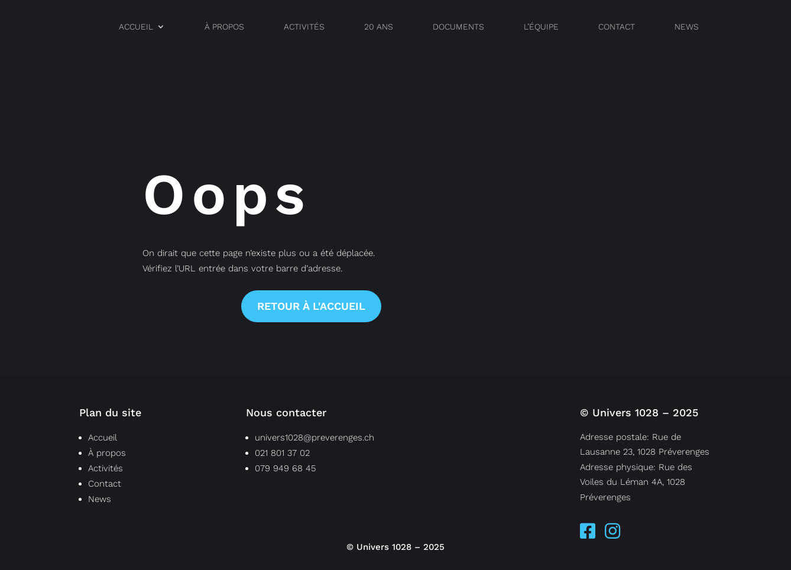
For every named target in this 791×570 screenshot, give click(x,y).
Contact (616, 26)
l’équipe (541, 26)
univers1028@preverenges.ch (314, 437)
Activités (304, 26)
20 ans (378, 26)
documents (458, 26)
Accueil (136, 26)
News (687, 26)
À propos (224, 26)
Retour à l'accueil (311, 306)
